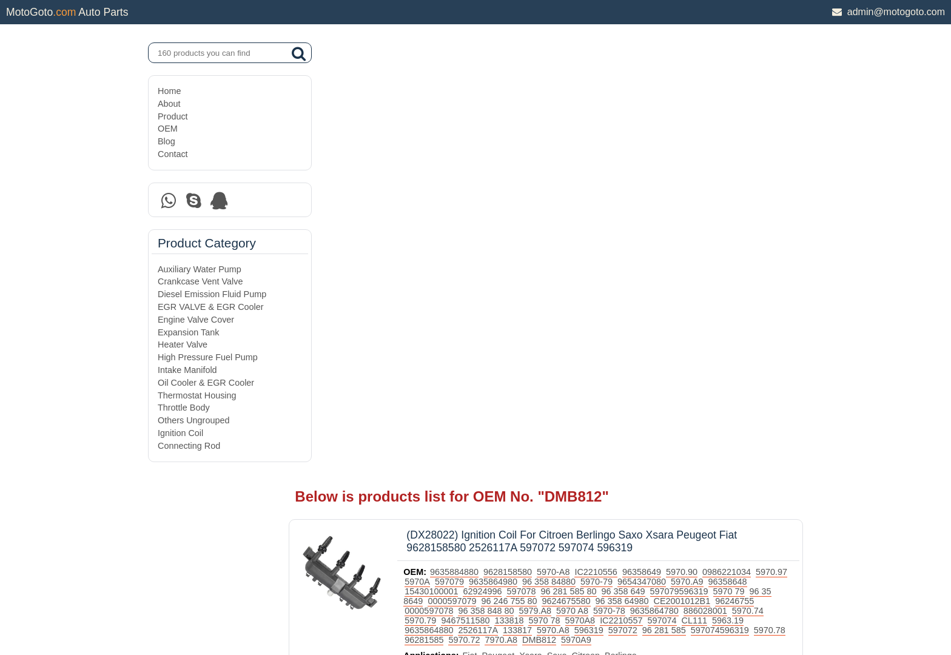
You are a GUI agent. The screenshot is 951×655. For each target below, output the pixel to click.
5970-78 (749, 167)
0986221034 (762, 128)
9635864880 (612, 186)
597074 (501, 186)
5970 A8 (712, 167)
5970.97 (455, 138)
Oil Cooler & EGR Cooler (206, 383)
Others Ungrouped (193, 420)
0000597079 (549, 157)
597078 (599, 147)
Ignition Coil (180, 433)
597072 (454, 196)
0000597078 (569, 167)
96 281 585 (495, 196)
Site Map (174, 614)
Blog (166, 141)
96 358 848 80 (626, 167)
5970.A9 (758, 138)
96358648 (459, 147)
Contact (173, 154)
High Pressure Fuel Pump (208, 357)
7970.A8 (718, 196)
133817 (701, 186)
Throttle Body (184, 407)
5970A (489, 138)
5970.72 (681, 196)
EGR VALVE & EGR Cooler (211, 307)
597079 (521, 138)
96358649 (676, 128)
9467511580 (638, 176)
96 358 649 (702, 147)
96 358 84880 (620, 138)
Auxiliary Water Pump (199, 269)
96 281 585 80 (647, 147)
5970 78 (717, 176)
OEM (168, 128)
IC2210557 (461, 186)
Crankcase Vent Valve (200, 281)
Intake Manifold (187, 370)
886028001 (515, 176)
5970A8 (753, 176)
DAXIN (434, 600)
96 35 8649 (498, 157)
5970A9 (455, 205)
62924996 (561, 147)
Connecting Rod (189, 446)
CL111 (533, 186)
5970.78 (601, 196)
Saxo (592, 221)
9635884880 (489, 128)
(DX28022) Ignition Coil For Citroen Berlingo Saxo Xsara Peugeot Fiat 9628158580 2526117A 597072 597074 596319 (607, 97)
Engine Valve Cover (196, 319)
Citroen (620, 221)
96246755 (521, 167)
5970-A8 (588, 128)
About (169, 104)
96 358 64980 (718, 157)
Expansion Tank (188, 332)
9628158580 (543, 128)
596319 (772, 186)
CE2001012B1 (468, 167)
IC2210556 (631, 128)
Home (169, 91)
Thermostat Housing (197, 395)
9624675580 (663, 157)
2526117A (662, 186)
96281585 (641, 196)
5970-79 (668, 138)
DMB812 (756, 196)
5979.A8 (675, 167)
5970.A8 (737, 186)
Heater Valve (182, 344)
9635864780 (464, 176)
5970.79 (594, 176)
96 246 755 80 (606, 157)
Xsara (565, 221)
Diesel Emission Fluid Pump (212, 294)
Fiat (504, 221)
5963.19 (567, 186)
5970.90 (717, 128)
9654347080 (713, 138)
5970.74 (557, 176)
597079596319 (757, 147)
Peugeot (533, 221)
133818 (682, 176)
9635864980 (564, 138)
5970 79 (455, 157)
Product (173, 116)
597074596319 (551, 196)
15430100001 (510, 147)
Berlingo (656, 221)
